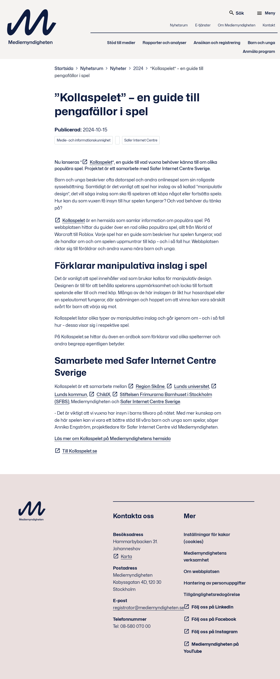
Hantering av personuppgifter (215, 582)
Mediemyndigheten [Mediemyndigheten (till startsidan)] (32, 27)
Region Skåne (150, 386)
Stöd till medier (121, 42)
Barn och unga (261, 42)
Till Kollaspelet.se (79, 451)
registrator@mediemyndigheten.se (148, 607)
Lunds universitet (191, 386)
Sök (236, 13)
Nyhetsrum (179, 25)
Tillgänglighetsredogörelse (212, 594)
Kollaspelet (101, 162)
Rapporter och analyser (164, 42)
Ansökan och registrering (217, 42)
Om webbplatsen (201, 571)
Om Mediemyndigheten (236, 25)
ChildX (103, 394)
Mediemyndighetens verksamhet (205, 556)
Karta (126, 556)
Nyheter (118, 68)
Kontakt (269, 25)
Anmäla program (259, 51)
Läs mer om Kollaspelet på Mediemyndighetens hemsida (113, 438)
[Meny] (267, 13)
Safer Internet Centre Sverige (150, 401)
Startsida (64, 68)
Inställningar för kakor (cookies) (207, 538)
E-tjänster (203, 25)
